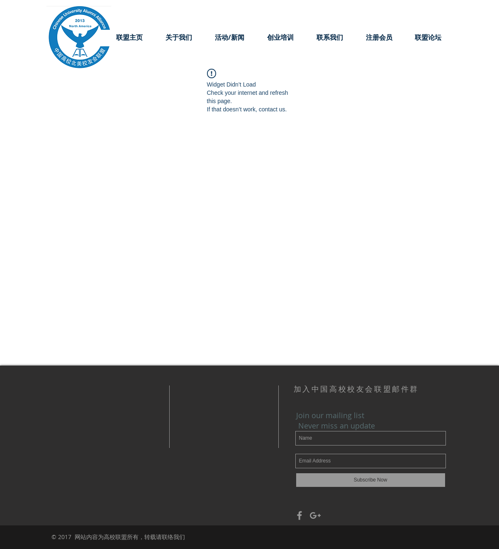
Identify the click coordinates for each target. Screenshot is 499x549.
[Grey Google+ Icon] (315, 515)
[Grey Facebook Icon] (299, 515)
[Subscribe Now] (370, 480)
